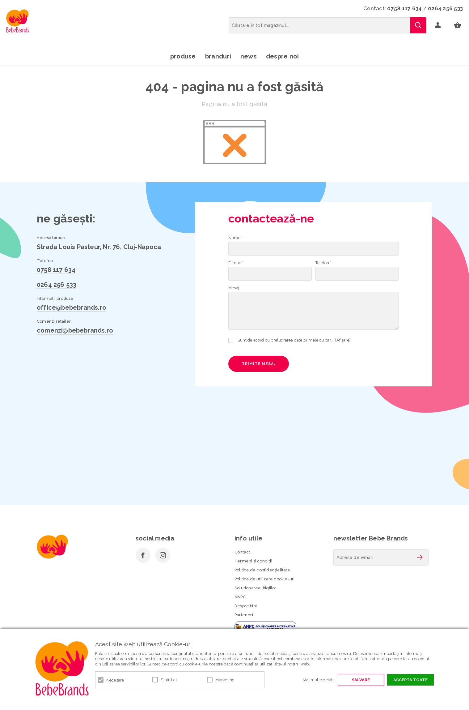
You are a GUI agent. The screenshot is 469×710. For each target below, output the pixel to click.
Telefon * (323, 262)
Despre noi (282, 56)
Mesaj (233, 288)
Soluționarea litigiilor (255, 588)
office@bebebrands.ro (71, 307)
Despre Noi (245, 606)
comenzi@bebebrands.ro (75, 330)
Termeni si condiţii (253, 561)
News (248, 56)
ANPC (240, 597)
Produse (183, 56)
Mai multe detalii (319, 680)
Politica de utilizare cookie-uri (264, 579)
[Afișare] (342, 340)
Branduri (218, 56)
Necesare (115, 680)
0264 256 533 (445, 8)
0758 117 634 (404, 8)
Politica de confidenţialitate (262, 570)
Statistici (169, 680)
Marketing (224, 680)
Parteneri (243, 615)
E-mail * (235, 262)
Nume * (235, 237)
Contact (242, 552)
